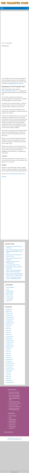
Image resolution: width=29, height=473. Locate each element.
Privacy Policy (11, 173)
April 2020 (8, 378)
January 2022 (9, 338)
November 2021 (10, 342)
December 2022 (10, 317)
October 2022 (9, 321)
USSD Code (9, 300)
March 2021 (9, 357)
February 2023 (9, 313)
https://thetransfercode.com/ (10, 90)
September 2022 (10, 322)
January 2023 (9, 315)
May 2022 (8, 330)
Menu (2, 8)
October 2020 (9, 367)
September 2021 (10, 345)
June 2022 (8, 328)
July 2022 (8, 326)
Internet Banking (10, 287)
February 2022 (9, 336)
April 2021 (8, 355)
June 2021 (8, 351)
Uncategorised (9, 298)
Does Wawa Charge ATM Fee (13, 265)
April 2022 (8, 332)
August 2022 (9, 324)
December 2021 (10, 340)
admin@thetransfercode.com (15, 83)
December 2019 (10, 382)
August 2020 (9, 370)
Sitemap (4, 176)
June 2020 (8, 374)
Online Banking (9, 293)
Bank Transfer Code (17, 439)
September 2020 (10, 369)
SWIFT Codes (9, 295)
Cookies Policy (21, 173)
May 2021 (8, 353)
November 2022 (10, 319)
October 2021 (9, 344)
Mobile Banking (9, 291)
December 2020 (10, 363)
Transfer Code (9, 296)
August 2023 (9, 309)
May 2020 (8, 376)
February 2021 (9, 359)
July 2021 (8, 349)
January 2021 (9, 361)
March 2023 (9, 311)
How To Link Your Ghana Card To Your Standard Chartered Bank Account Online (15, 251)
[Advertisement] (14, 27)
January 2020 (9, 380)
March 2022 (9, 334)
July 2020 (8, 372)
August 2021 (9, 347)
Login (7, 289)
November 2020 (10, 365)
